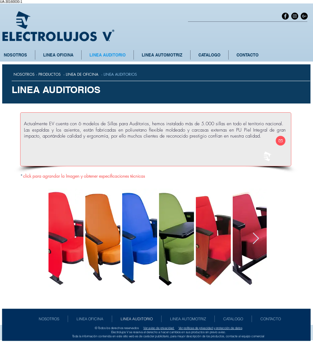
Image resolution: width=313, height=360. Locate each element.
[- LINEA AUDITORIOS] (119, 74)
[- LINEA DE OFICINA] (80, 74)
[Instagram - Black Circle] (294, 16)
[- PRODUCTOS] (48, 74)
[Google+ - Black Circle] (304, 16)
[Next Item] (255, 239)
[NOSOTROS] (24, 74)
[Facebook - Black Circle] (285, 16)
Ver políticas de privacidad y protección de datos (210, 328)
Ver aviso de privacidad (158, 328)
